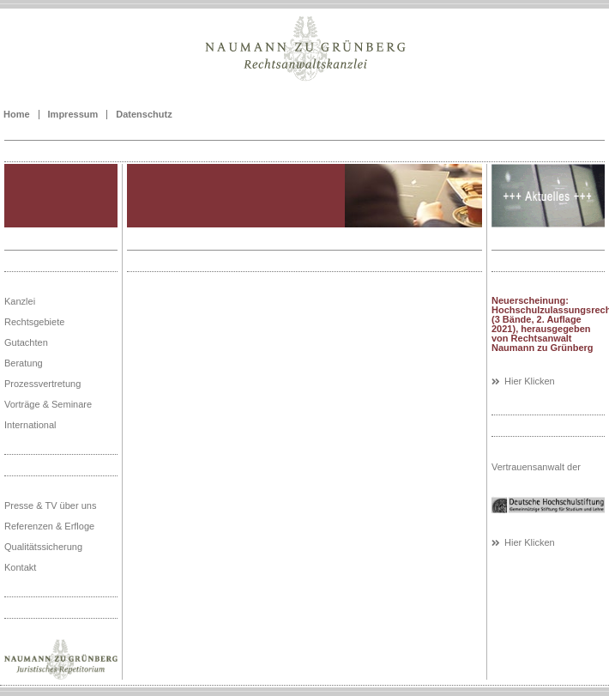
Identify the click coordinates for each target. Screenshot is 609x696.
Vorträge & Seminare (48, 404)
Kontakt (20, 567)
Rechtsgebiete (34, 322)
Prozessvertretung (42, 383)
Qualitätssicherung (43, 547)
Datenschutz (144, 114)
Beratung (23, 363)
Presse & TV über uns (50, 505)
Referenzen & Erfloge (49, 526)
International (30, 425)
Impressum (73, 114)
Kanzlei (19, 301)
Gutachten (26, 342)
